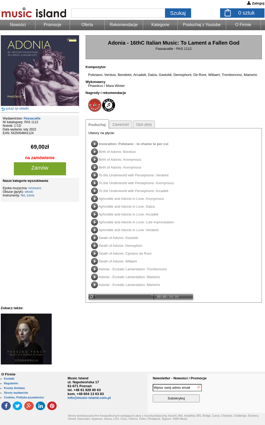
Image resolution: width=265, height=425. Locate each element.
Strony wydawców (16, 392)
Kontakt (9, 378)
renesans (34, 188)
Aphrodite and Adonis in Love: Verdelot (128, 230)
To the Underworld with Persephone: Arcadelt (133, 191)
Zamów (40, 168)
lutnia (30, 195)
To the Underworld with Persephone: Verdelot (133, 175)
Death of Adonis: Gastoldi (118, 238)
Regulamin (11, 383)
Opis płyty (144, 124)
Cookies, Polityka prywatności (24, 397)
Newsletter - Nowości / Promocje (180, 378)
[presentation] (243, 394)
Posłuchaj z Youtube (202, 24)
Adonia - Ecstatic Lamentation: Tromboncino (132, 269)
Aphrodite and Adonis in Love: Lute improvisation (136, 222)
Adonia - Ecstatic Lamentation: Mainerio (129, 277)
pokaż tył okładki (17, 108)
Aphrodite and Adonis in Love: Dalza (126, 206)
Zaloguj (258, 3)
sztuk (246, 13)
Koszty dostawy (14, 388)
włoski (29, 192)
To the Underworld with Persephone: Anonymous (136, 183)
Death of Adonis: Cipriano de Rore (125, 253)
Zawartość (120, 124)
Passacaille (31, 118)
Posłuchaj (97, 125)
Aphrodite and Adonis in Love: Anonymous (131, 199)
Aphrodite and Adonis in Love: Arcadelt (128, 214)
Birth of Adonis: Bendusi (117, 152)
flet (23, 195)
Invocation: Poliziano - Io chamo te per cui (133, 144)
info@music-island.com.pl (89, 398)
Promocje (52, 24)
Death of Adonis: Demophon (120, 246)
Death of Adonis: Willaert (118, 261)
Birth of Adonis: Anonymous (120, 159)
